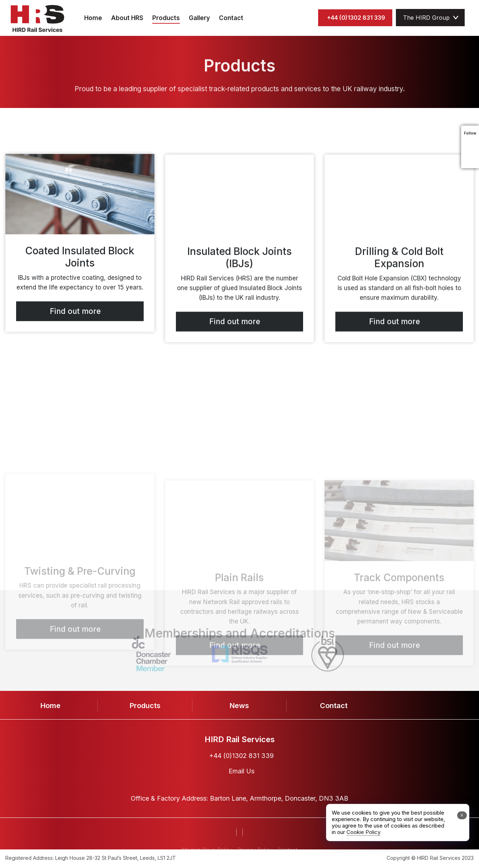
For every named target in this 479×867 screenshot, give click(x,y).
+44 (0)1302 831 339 (356, 17)
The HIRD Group (426, 17)
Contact (231, 18)
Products (166, 18)
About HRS (127, 18)
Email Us (241, 771)
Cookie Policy (363, 832)
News (239, 705)
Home (93, 18)
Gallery (199, 18)
